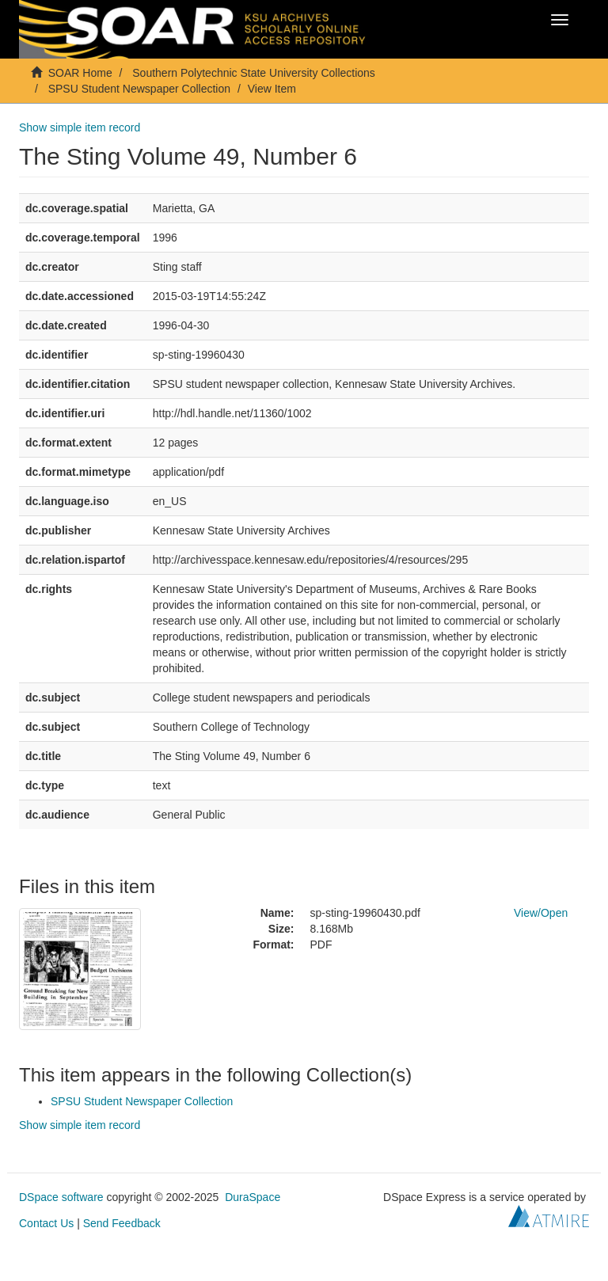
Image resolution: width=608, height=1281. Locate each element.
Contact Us (46, 1223)
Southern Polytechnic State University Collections (253, 73)
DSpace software (61, 1197)
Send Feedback (122, 1223)
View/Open (541, 913)
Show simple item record (79, 127)
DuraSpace (252, 1197)
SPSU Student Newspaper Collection (139, 88)
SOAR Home (80, 73)
